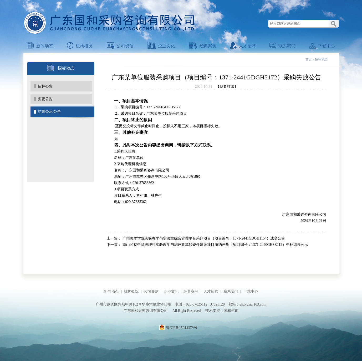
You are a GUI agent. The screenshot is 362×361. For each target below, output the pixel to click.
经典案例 (202, 46)
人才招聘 (243, 46)
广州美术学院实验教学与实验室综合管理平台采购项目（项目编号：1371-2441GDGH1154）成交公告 (204, 238)
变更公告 (45, 99)
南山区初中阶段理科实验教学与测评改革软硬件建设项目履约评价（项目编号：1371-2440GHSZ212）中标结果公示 (215, 245)
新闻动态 (40, 46)
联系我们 (282, 46)
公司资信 (120, 46)
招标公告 (45, 86)
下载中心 (322, 46)
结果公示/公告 (49, 112)
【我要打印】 (227, 87)
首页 (308, 59)
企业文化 (161, 46)
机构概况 (80, 46)
